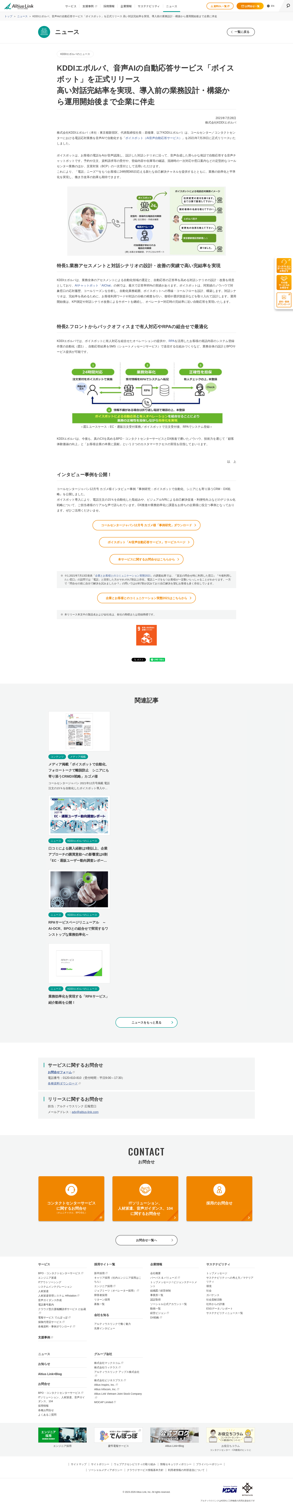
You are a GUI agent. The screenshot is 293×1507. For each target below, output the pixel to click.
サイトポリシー (100, 1464)
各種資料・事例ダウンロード (55, 1327)
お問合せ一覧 (250, 6)
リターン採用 (102, 1300)
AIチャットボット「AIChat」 (94, 285)
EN (270, 5)
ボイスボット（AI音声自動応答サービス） (153, 138)
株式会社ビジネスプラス (108, 1381)
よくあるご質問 (47, 1415)
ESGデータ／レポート (219, 1309)
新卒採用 (99, 1274)
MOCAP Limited (103, 1403)
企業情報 (126, 6)
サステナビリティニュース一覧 (224, 1313)
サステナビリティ (149, 6)
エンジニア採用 (103, 1287)
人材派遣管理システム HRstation (57, 1296)
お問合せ (44, 1384)
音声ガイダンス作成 (50, 1301)
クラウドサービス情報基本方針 (145, 1470)
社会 (209, 1291)
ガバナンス (212, 1296)
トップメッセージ (216, 1274)
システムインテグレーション (55, 1287)
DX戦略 (154, 1318)
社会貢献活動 (214, 1300)
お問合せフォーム (60, 1072)
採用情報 (109, 6)
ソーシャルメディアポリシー (105, 1470)
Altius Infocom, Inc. (105, 1390)
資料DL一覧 (220, 6)
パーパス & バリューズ (163, 1278)
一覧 (241, 31)
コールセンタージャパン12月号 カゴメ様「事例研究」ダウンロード (146, 525)
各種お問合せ (46, 1411)
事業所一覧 (156, 1296)
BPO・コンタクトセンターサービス (59, 1274)
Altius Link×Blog (50, 1374)
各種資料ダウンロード (63, 1084)
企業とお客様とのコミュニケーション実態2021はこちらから (146, 598)
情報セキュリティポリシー (176, 1464)
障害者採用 (100, 1296)
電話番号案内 (46, 1305)
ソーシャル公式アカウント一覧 (168, 1304)
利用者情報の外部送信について (186, 1470)
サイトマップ (79, 1464)
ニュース (171, 6)
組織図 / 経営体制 (160, 1291)
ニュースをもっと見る (146, 1023)
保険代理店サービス (50, 1322)
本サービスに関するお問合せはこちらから (146, 559)
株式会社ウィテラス (106, 1368)
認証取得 (155, 1300)
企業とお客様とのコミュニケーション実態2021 (123, 576)
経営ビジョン (158, 1313)
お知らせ (44, 1364)
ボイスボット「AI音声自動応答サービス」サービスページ (146, 542)
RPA (172, 341)
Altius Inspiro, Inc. (104, 1385)
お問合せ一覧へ (146, 1241)
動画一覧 (155, 1309)
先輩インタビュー (104, 1329)
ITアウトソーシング (49, 1283)
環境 (209, 1287)
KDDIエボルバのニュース (75, 54)
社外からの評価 (215, 1304)
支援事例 (88, 6)
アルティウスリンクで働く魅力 (112, 1324)
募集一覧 (99, 1304)
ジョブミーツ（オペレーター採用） (115, 1291)
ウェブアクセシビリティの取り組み (135, 1464)
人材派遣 (43, 1292)
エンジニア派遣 (47, 1278)
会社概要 (155, 1274)
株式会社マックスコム (107, 1363)
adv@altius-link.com (85, 1112)
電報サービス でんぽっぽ (53, 1318)
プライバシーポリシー (209, 1464)
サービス (70, 6)
